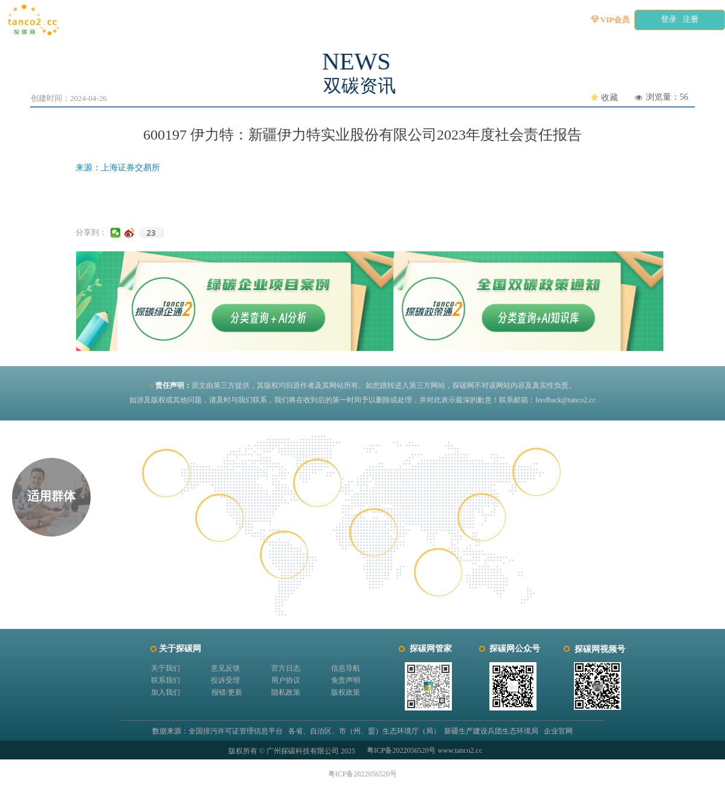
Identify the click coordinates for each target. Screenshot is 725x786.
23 (151, 232)
